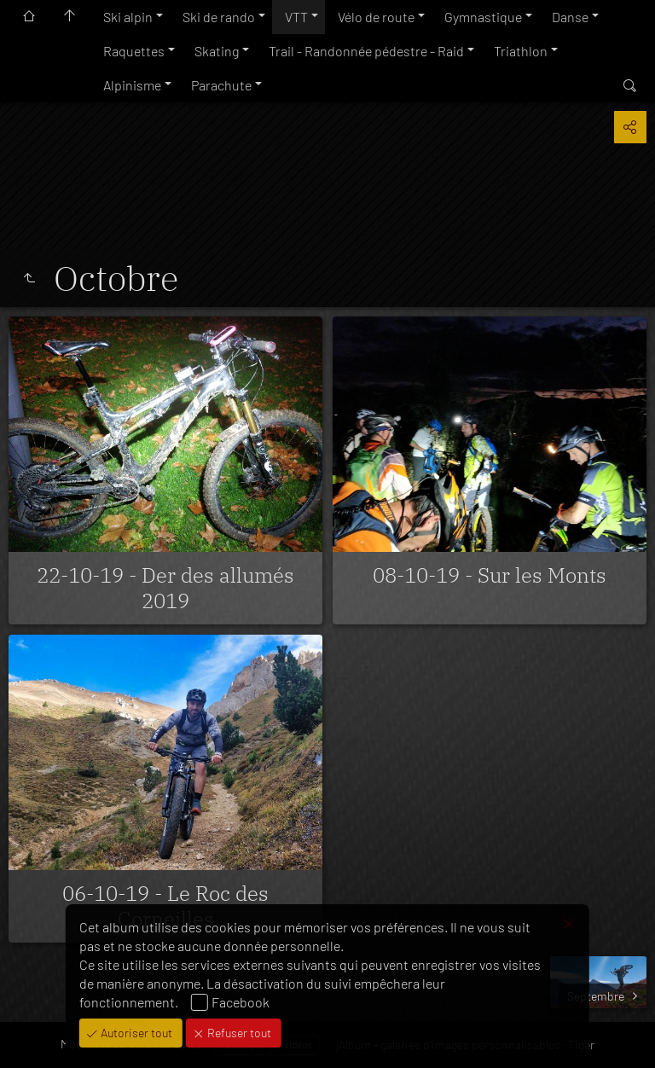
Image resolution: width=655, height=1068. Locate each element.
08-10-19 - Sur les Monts (489, 575)
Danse (570, 17)
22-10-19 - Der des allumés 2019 (165, 587)
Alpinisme (132, 85)
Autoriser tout (135, 1032)
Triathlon (521, 51)
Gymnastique (483, 17)
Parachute (221, 85)
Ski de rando (219, 17)
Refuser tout (238, 1032)
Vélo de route (376, 17)
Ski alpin (128, 17)
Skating (216, 51)
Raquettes (134, 51)
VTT (296, 17)
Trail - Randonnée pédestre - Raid (366, 51)
